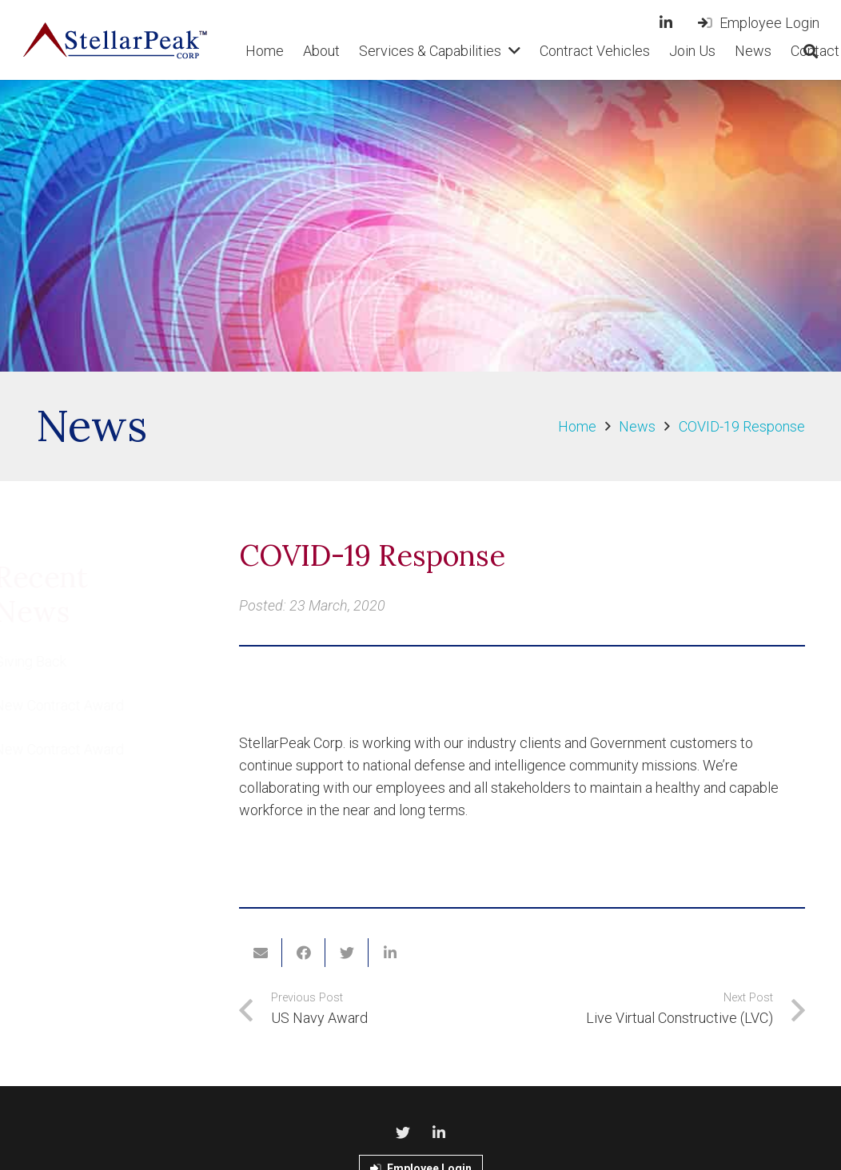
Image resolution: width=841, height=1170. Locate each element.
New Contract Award (100, 705)
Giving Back (72, 661)
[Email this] (260, 952)
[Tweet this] (347, 952)
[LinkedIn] (666, 22)
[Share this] (303, 952)
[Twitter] (402, 1133)
